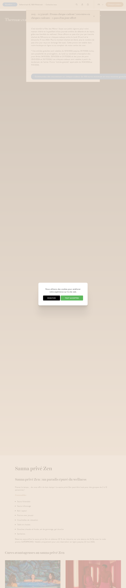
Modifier (51, 298)
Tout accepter (72, 298)
